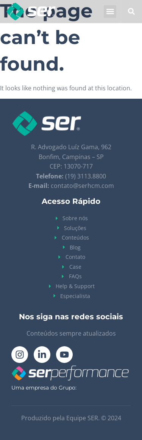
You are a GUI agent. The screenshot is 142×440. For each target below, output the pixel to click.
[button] (110, 11)
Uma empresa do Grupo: (43, 387)
